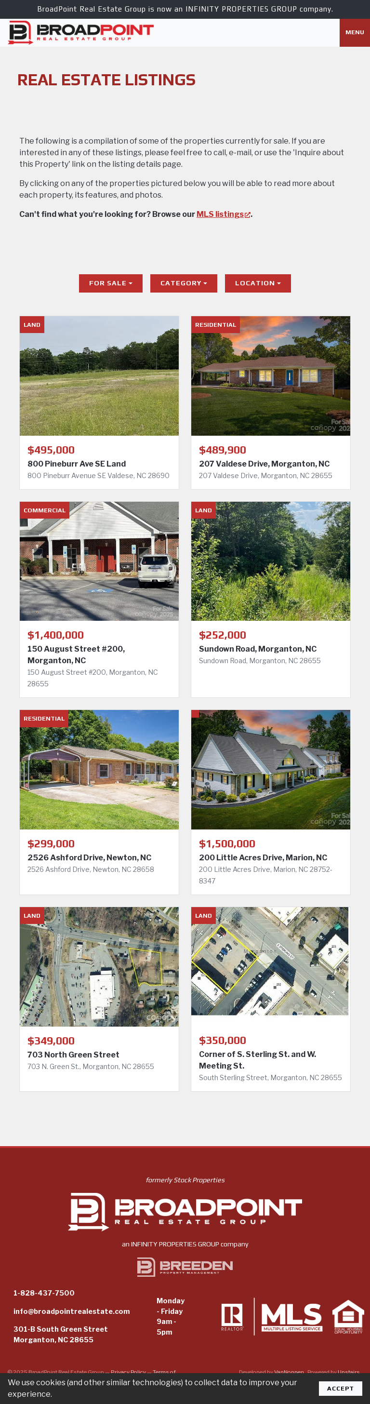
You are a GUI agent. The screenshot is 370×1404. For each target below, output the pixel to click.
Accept (340, 1388)
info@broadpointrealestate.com (71, 1311)
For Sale (108, 283)
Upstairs (349, 1372)
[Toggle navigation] (355, 33)
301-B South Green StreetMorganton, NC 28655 (60, 1334)
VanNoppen (289, 1372)
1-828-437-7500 (44, 1293)
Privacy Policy (128, 1372)
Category (181, 283)
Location (255, 283)
